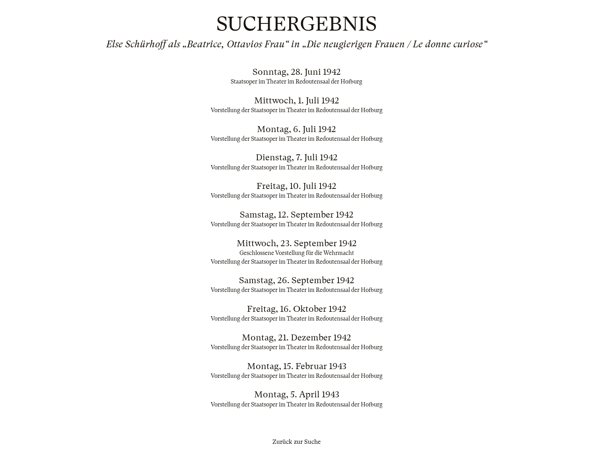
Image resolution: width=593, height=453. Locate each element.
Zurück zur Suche (296, 441)
